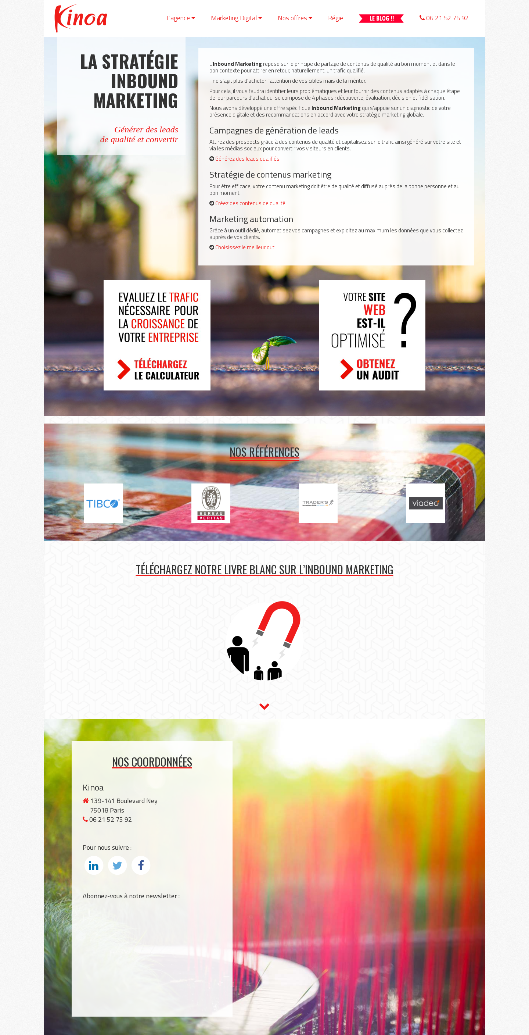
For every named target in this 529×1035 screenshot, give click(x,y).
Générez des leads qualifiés (247, 158)
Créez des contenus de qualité (250, 203)
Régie (335, 18)
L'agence (181, 18)
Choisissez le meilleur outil (246, 247)
